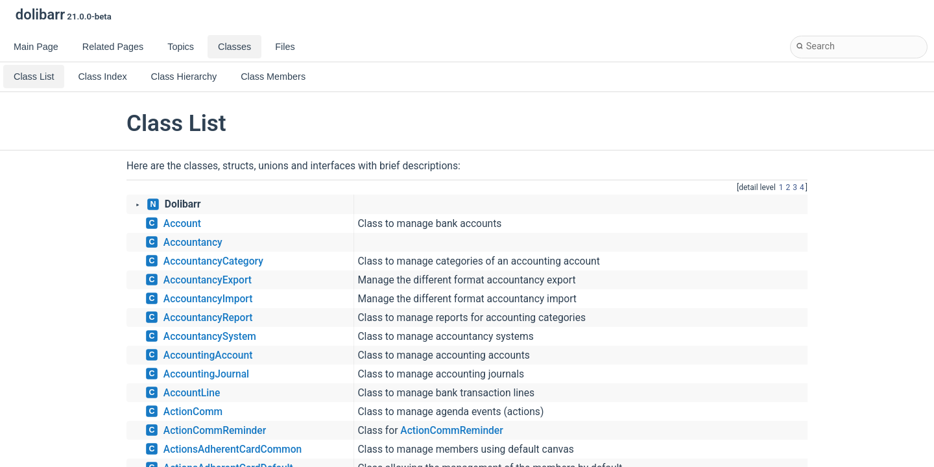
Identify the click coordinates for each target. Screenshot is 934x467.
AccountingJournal (206, 374)
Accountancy (192, 242)
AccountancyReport (208, 318)
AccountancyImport (208, 299)
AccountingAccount (208, 355)
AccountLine (191, 393)
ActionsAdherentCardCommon (232, 449)
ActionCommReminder (214, 431)
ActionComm (192, 412)
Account (182, 224)
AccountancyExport (207, 280)
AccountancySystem (209, 336)
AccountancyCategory (213, 261)
